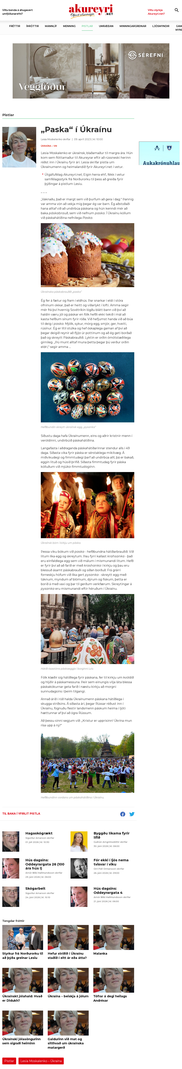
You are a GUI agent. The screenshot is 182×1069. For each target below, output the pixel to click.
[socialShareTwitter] (131, 814)
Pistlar (9, 1061)
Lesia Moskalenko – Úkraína (41, 1061)
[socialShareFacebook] (122, 814)
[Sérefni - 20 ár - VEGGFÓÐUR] (91, 71)
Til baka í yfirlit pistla (21, 813)
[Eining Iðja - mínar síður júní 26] (159, 187)
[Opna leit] (177, 10)
